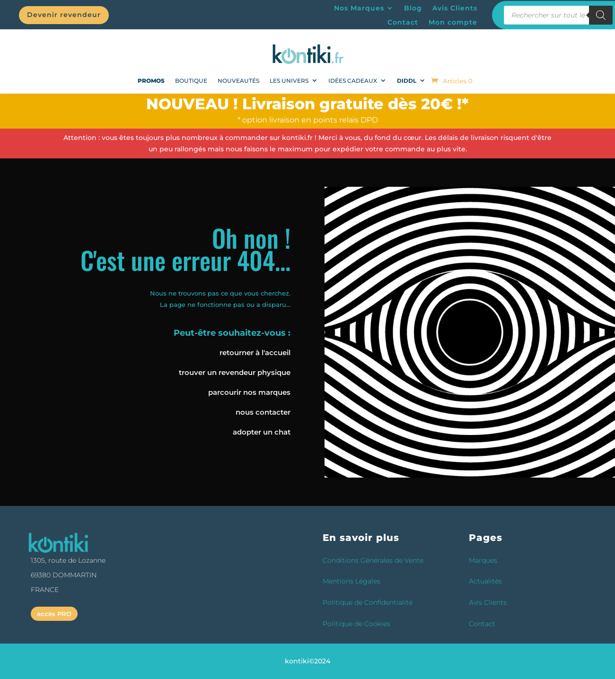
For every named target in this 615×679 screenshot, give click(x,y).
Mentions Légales (351, 581)
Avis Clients (454, 8)
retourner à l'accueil (255, 352)
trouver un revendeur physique (234, 372)
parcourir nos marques (249, 392)
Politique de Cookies (356, 623)
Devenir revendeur (64, 14)
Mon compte (453, 22)
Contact (402, 22)
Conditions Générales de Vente (373, 560)
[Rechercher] (601, 15)
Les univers (289, 80)
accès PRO (54, 614)
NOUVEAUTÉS (238, 80)
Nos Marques (359, 8)
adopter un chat (261, 431)
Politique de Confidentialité (368, 602)
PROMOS (151, 80)
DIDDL (406, 80)
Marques (483, 560)
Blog (413, 8)
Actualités (485, 581)
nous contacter (263, 412)
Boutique (191, 80)
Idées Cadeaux (352, 80)
